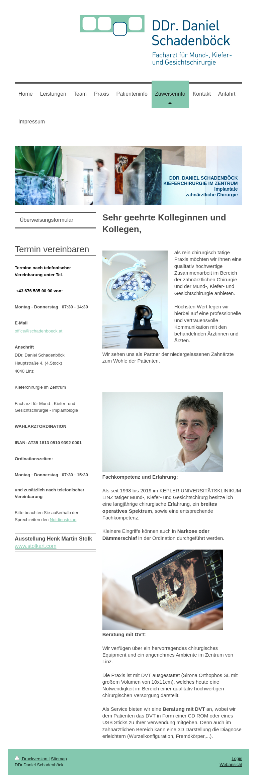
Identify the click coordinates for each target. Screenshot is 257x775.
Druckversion (32, 758)
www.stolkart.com (35, 546)
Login (237, 758)
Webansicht (231, 764)
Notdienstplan (63, 519)
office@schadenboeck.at (38, 330)
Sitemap (59, 758)
